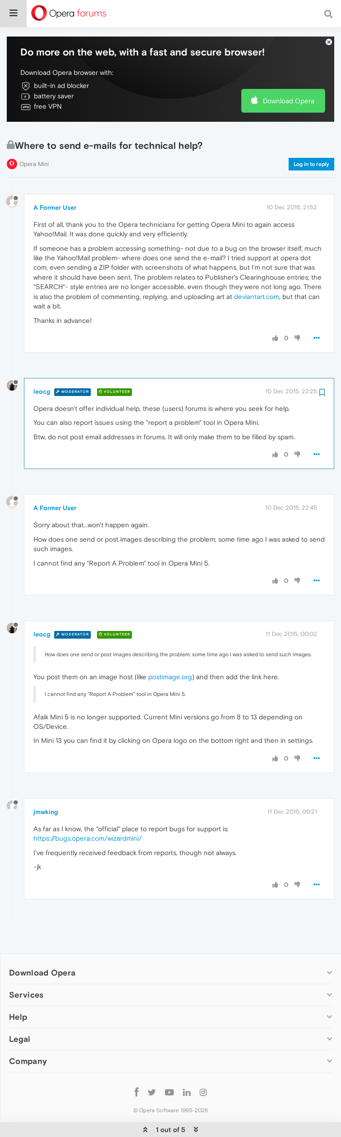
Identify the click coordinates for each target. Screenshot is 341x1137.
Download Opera (288, 73)
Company (28, 1033)
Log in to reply (311, 136)
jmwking (45, 784)
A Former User (54, 180)
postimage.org (170, 649)
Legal (20, 1011)
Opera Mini (34, 136)
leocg (41, 364)
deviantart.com (256, 269)
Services (26, 967)
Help (18, 989)
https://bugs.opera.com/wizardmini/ (87, 811)
